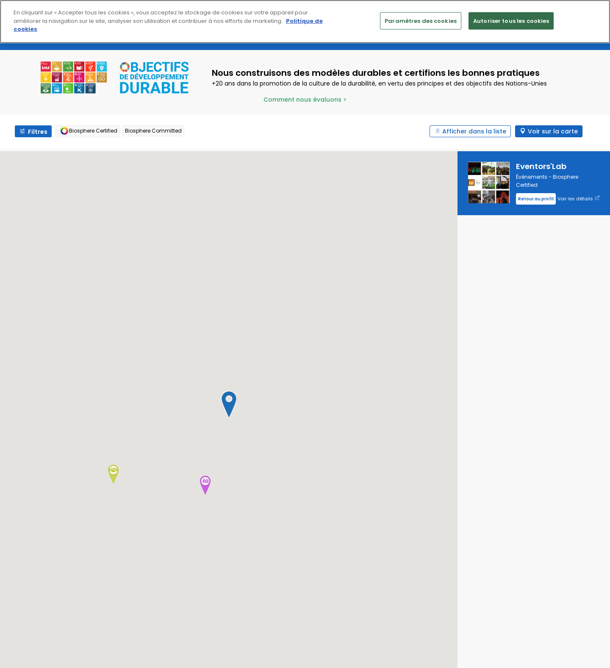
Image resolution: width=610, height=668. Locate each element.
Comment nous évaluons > (305, 99)
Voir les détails (578, 199)
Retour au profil (536, 199)
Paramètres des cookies (421, 21)
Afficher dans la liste (474, 131)
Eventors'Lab (541, 166)
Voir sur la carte (553, 131)
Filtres (37, 132)
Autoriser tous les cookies (511, 21)
